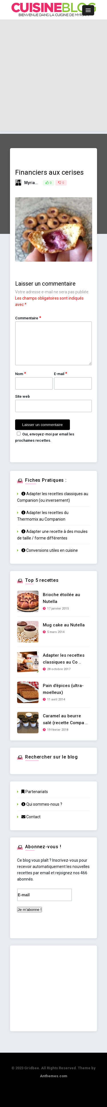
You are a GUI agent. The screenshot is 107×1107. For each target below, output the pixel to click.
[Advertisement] (53, 77)
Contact (31, 817)
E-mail (60, 373)
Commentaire (28, 317)
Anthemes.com (53, 1076)
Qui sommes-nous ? (41, 804)
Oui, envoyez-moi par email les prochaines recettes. (44, 437)
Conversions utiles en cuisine (49, 550)
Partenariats (34, 791)
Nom (20, 373)
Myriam (31, 182)
